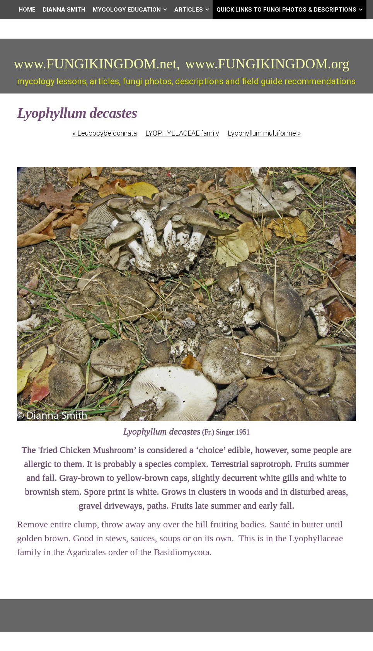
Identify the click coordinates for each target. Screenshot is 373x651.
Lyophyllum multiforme (264, 133)
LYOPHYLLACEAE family (182, 133)
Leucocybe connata (105, 133)
